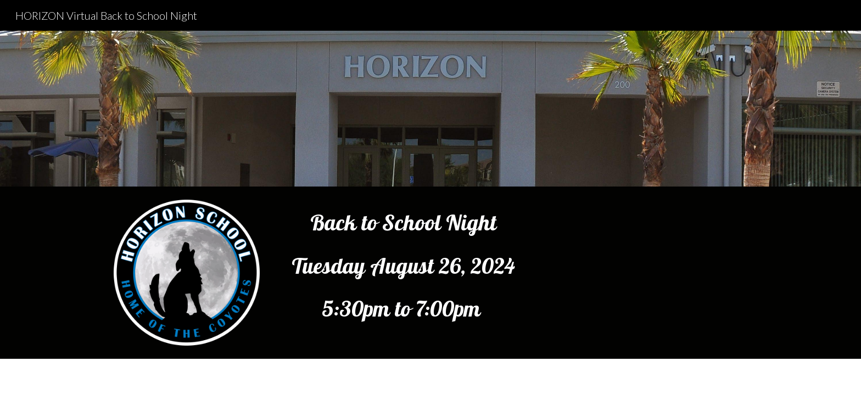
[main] (403, 265)
